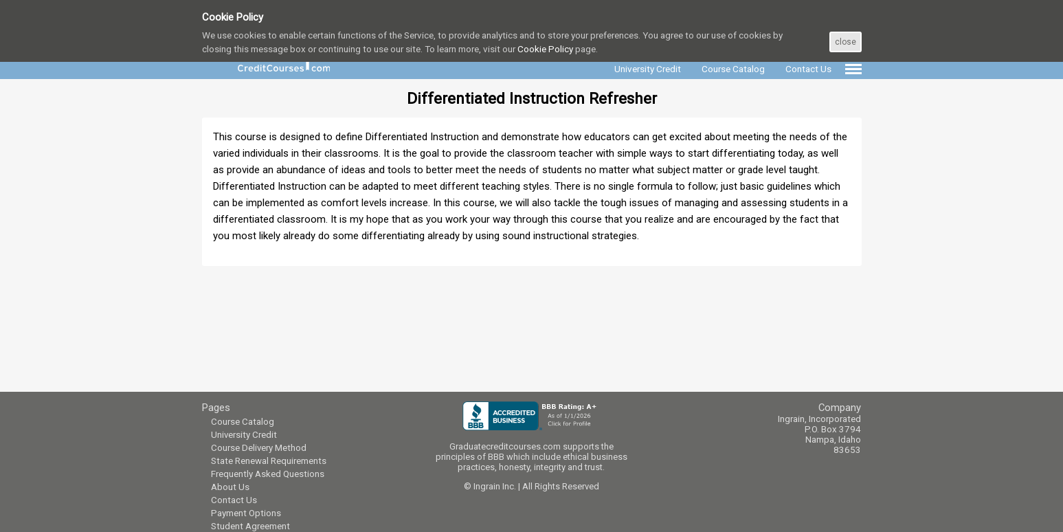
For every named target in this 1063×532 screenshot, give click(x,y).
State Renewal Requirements (268, 461)
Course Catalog (242, 422)
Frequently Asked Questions (267, 474)
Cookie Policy (545, 48)
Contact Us (234, 500)
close (845, 42)
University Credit (244, 435)
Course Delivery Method (258, 448)
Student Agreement (250, 526)
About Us (230, 487)
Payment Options (246, 513)
